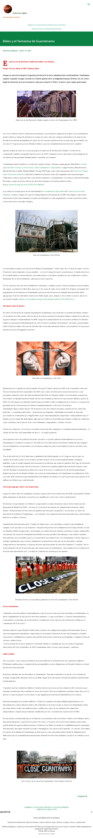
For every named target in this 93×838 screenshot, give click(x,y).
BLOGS (56, 25)
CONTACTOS (51, 809)
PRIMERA (31, 25)
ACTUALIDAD (38, 25)
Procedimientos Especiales (53, 191)
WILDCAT (42, 29)
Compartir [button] (82, 796)
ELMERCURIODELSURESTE (53, 29)
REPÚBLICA (35, 29)
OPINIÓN (50, 25)
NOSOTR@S (62, 25)
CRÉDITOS (40, 809)
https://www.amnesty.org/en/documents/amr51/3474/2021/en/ (47, 299)
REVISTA (45, 25)
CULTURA (56, 807)
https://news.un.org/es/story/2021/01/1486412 (23, 184)
